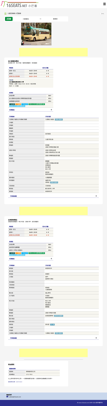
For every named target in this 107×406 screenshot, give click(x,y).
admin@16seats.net (15, 397)
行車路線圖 (13, 196)
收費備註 (12, 110)
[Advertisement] (53, 52)
